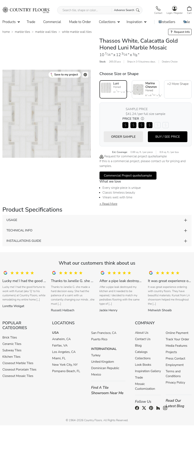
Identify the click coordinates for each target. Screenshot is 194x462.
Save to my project (64, 75)
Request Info (180, 32)
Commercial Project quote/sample (128, 175)
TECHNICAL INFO (19, 230)
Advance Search (126, 10)
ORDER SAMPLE (123, 137)
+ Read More (108, 204)
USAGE (11, 220)
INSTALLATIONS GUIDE (23, 241)
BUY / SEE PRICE (167, 137)
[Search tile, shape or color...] (99, 10)
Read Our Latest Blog (175, 403)
